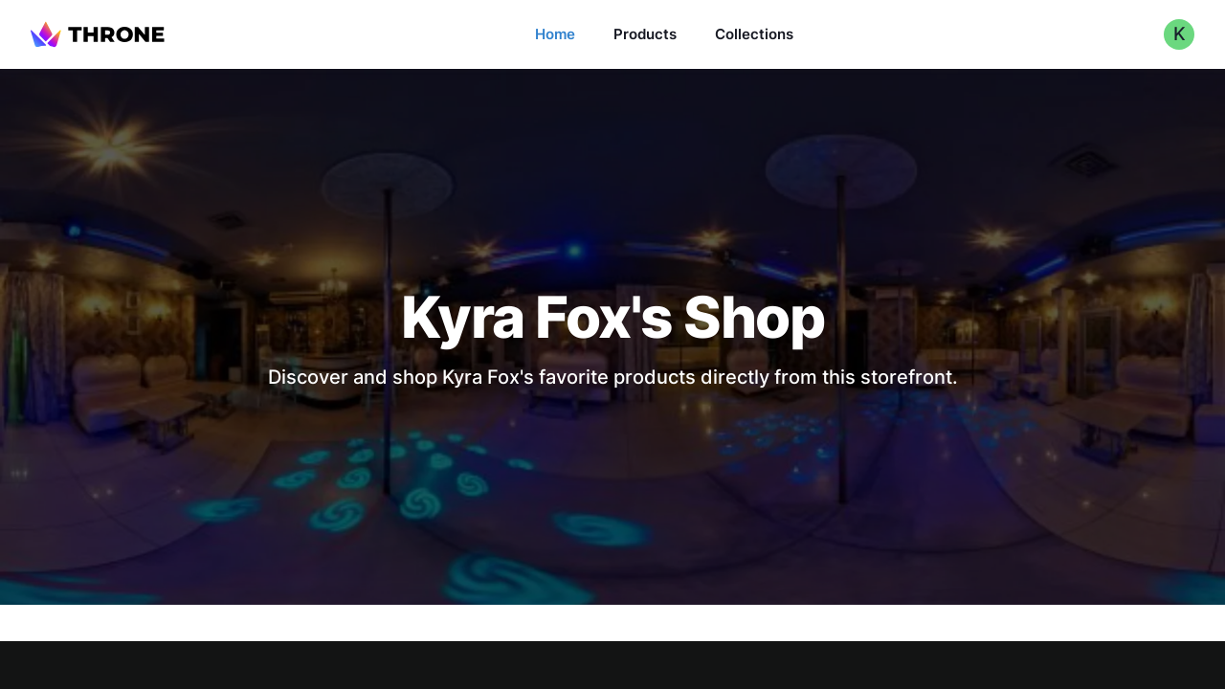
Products (645, 34)
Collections (754, 34)
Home (555, 34)
